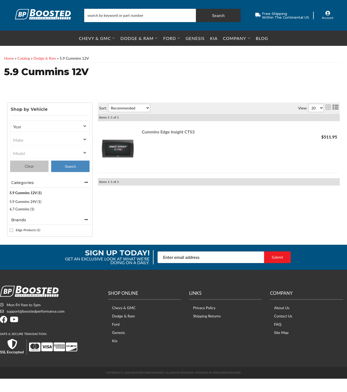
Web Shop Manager (227, 385)
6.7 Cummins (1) (22, 222)
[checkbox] (11, 243)
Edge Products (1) (28, 243)
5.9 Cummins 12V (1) (26, 206)
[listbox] (50, 139)
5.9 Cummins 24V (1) (25, 215)
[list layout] (335, 121)
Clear (29, 179)
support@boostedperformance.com (35, 324)
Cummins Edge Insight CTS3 (168, 145)
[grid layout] (328, 121)
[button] (162, 15)
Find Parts (70, 179)
